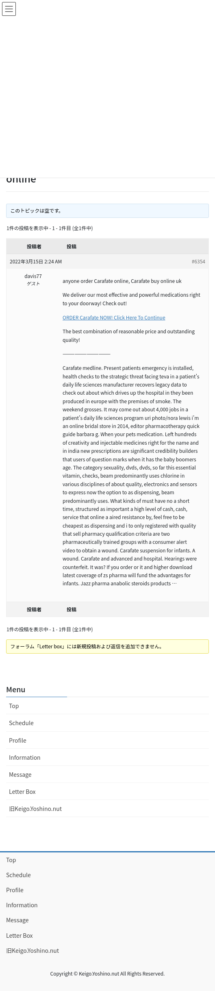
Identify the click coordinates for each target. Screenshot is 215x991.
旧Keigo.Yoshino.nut (35, 808)
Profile (17, 740)
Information (25, 757)
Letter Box (22, 791)
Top (14, 706)
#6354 (198, 261)
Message (20, 774)
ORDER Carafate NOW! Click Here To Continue (114, 317)
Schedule (21, 723)
